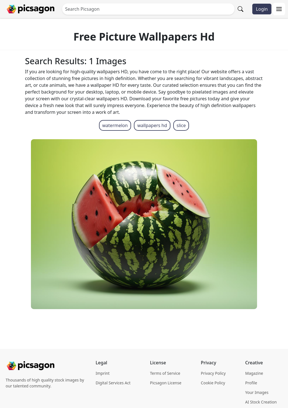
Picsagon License (165, 382)
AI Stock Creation (261, 402)
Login (262, 9)
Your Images (257, 392)
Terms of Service (165, 373)
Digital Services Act (113, 382)
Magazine (254, 373)
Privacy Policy (213, 373)
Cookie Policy (213, 382)
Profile (251, 382)
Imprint (103, 373)
